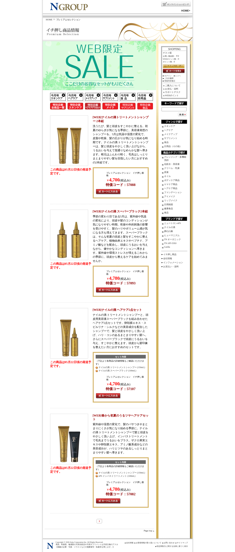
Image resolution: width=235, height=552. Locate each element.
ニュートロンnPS (172, 223)
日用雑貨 (168, 204)
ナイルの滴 (169, 227)
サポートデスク (172, 92)
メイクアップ (170, 134)
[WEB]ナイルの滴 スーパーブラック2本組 (120, 211)
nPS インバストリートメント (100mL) (117, 476)
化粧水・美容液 (172, 164)
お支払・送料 (171, 89)
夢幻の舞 (168, 231)
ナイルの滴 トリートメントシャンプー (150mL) (122, 367)
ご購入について (172, 85)
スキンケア (169, 126)
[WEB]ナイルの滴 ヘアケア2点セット (117, 309)
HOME (49, 19)
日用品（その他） (173, 146)
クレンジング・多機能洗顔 (175, 158)
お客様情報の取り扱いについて (148, 543)
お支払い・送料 (171, 266)
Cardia (167, 247)
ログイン (168, 76)
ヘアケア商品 (170, 188)
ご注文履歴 (168, 78)
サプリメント (170, 138)
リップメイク (170, 200)
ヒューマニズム (172, 235)
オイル (167, 176)
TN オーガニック (172, 239)
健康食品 (168, 208)
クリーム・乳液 (172, 168)
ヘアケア (168, 130)
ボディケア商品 (172, 180)
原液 (166, 172)
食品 (166, 142)
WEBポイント (172, 95)
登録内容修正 (169, 81)
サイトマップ (182, 543)
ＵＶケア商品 (170, 184)
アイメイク (169, 196)
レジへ (178, 76)
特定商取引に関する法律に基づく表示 (172, 546)
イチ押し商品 (169, 254)
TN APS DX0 (170, 243)
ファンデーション (173, 192)
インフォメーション (173, 262)
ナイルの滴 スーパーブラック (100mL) (117, 370)
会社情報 (167, 258)
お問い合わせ (169, 543)
